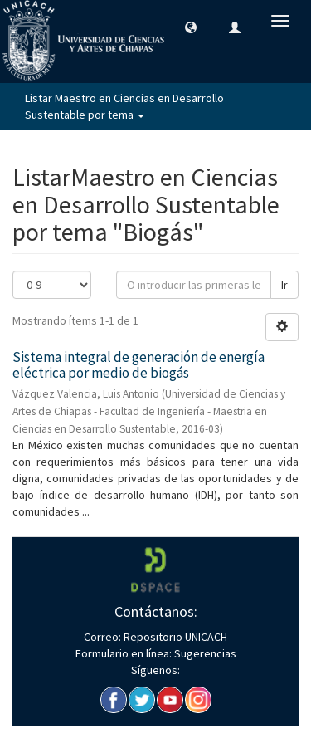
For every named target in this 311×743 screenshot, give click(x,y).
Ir (284, 284)
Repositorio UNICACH (174, 636)
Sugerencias (204, 653)
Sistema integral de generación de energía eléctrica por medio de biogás (138, 365)
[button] (191, 26)
